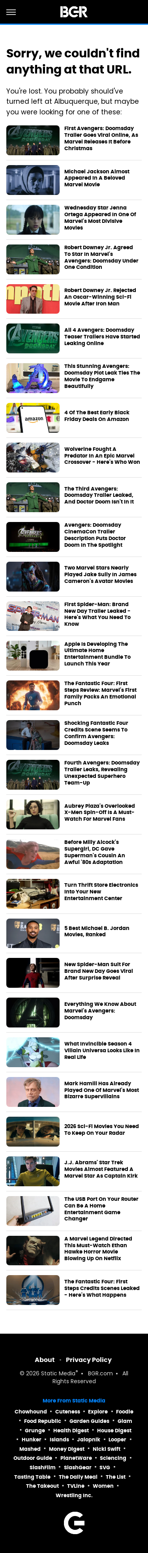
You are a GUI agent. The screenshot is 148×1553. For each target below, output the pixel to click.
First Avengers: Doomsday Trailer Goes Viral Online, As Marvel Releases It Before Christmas (101, 138)
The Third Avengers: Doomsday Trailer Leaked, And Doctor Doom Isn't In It (99, 495)
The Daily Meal (78, 1477)
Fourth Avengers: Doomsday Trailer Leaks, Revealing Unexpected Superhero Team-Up (102, 773)
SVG (104, 1467)
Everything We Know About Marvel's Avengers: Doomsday (100, 1011)
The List (116, 1477)
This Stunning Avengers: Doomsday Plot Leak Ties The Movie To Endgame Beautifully (102, 376)
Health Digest (71, 1430)
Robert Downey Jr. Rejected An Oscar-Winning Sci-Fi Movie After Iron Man (100, 297)
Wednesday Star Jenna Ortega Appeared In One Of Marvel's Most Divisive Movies (100, 218)
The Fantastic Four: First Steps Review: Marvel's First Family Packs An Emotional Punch (100, 693)
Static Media (58, 1373)
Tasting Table (32, 1477)
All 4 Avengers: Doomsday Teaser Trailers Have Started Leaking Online (102, 337)
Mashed (30, 1449)
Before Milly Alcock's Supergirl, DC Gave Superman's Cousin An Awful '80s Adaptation (94, 852)
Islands (59, 1439)
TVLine (75, 1486)
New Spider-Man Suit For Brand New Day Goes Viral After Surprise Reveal (98, 971)
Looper (117, 1439)
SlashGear (78, 1467)
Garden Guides (89, 1421)
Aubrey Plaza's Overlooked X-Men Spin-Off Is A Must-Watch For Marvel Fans (99, 813)
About (45, 1360)
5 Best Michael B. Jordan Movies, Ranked (96, 931)
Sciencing (113, 1458)
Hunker (31, 1439)
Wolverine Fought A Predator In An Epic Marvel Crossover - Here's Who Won (102, 456)
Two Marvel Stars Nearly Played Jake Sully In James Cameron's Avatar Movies (100, 574)
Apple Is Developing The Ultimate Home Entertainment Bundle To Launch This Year (97, 654)
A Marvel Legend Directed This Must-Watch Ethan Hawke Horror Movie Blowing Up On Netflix (98, 1249)
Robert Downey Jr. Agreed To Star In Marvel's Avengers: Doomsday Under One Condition (101, 257)
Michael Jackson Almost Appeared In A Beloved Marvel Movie (96, 178)
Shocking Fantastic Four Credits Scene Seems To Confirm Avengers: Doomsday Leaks (96, 733)
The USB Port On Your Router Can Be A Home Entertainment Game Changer (101, 1209)
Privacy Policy (89, 1360)
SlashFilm (43, 1467)
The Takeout (42, 1486)
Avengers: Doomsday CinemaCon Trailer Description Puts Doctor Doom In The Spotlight (95, 535)
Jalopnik (88, 1439)
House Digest (114, 1430)
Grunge (35, 1430)
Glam (125, 1421)
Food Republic (42, 1421)
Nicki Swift (106, 1449)
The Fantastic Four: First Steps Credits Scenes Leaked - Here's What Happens (102, 1288)
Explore (98, 1411)
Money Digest (66, 1449)
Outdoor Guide (32, 1458)
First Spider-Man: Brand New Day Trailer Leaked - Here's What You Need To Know (97, 614)
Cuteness (67, 1411)
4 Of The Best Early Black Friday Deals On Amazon (96, 416)
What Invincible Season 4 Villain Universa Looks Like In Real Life (102, 1050)
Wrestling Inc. (74, 1495)
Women (103, 1486)
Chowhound (31, 1411)
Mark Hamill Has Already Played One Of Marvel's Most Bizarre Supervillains (101, 1090)
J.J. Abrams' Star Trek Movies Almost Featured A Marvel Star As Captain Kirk (101, 1169)
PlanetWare (76, 1458)
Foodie (124, 1411)
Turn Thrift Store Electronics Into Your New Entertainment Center (101, 892)
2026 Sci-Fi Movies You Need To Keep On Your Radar (101, 1129)
